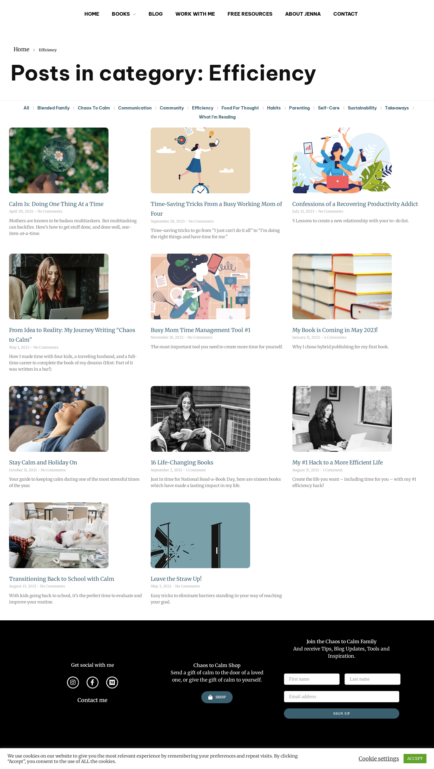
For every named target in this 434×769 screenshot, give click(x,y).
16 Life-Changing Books (182, 462)
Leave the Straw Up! (176, 578)
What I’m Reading (217, 117)
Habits (274, 108)
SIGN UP (341, 713)
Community (172, 108)
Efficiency (202, 108)
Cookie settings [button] (379, 758)
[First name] (312, 679)
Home (21, 49)
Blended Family (53, 108)
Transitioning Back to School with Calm (61, 578)
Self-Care (329, 108)
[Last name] (372, 679)
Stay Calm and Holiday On (43, 462)
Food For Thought (240, 108)
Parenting (299, 108)
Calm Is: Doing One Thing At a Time (56, 204)
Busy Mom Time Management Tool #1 (200, 330)
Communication (135, 108)
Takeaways (397, 108)
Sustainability (362, 108)
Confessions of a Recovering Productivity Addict (355, 204)
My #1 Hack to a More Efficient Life (337, 462)
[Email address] (341, 696)
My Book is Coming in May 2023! (335, 330)
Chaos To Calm (94, 108)
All (26, 108)
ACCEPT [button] (415, 758)
